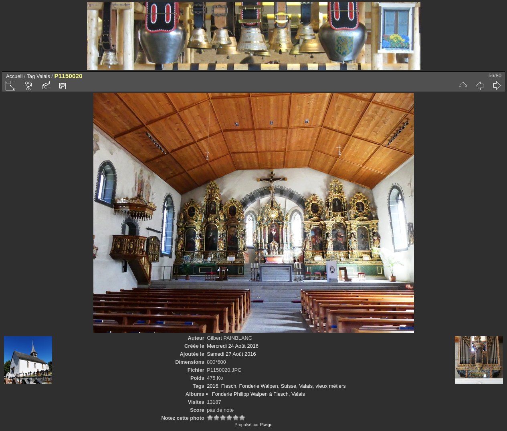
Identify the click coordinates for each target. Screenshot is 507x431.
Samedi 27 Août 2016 (231, 354)
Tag (31, 76)
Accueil (14, 76)
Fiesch (228, 386)
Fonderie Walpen (258, 386)
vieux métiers (330, 386)
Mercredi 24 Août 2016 (233, 346)
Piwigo (266, 424)
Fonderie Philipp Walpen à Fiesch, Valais (258, 394)
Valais (43, 76)
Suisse (288, 386)
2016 (212, 386)
